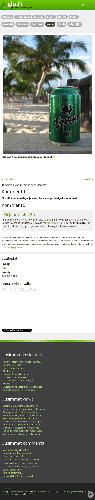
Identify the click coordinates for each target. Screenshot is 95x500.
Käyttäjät (75, 24)
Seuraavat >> (86, 179)
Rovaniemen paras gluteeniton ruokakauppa (24, 409)
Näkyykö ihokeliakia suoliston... (18, 374)
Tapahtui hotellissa (12, 364)
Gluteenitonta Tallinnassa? (15, 377)
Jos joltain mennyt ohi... (14, 456)
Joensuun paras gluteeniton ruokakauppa (22, 430)
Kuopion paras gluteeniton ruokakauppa (22, 424)
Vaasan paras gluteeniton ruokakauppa (22, 434)
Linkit (61, 24)
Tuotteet (37, 24)
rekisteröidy (49, 223)
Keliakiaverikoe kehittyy (14, 368)
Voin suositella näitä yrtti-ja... (16, 449)
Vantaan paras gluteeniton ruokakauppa (22, 415)
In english (71, 491)
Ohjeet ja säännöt (57, 491)
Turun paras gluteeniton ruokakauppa (21, 412)
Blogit (50, 17)
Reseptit (8, 24)
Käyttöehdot (30, 491)
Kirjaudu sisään (19, 215)
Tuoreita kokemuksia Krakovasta (19, 389)
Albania (6, 383)
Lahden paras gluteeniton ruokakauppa (22, 421)
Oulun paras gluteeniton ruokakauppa (21, 427)
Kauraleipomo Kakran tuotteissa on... (21, 453)
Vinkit (74, 17)
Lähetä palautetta (83, 491)
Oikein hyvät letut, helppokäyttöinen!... (21, 463)
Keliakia (38, 17)
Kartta (62, 17)
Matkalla (22, 24)
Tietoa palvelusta (8, 491)
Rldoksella (8, 371)
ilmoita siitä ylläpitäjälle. (12, 247)
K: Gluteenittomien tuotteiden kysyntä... (22, 361)
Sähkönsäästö (7, 494)
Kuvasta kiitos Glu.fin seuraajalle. (18, 476)
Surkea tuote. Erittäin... (13, 469)
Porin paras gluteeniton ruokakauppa (21, 418)
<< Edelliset (8, 179)
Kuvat (50, 24)
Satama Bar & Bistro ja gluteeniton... (20, 405)
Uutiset (20, 491)
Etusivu (7, 17)
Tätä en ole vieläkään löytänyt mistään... (22, 466)
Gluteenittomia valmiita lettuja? (18, 380)
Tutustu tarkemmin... (13, 472)
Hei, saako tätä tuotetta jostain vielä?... (21, 459)
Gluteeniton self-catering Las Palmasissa (22, 386)
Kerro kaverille (43, 491)
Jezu (4, 267)
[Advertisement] (47, 167)
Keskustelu (23, 17)
